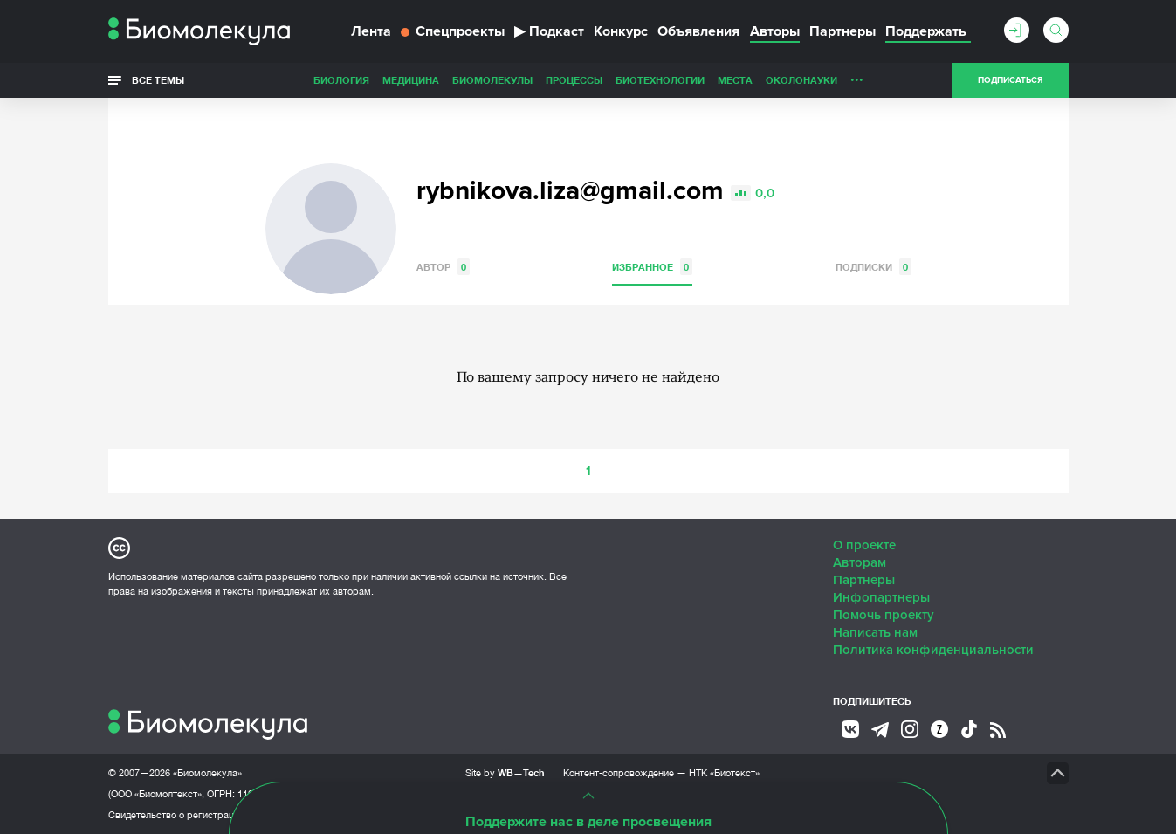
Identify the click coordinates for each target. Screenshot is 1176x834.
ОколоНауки (801, 80)
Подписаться (1010, 80)
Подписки (873, 266)
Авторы (775, 31)
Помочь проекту (883, 615)
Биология (341, 80)
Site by (505, 772)
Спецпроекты (453, 31)
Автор (443, 266)
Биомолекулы (492, 80)
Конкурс (621, 31)
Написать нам (875, 632)
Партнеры (842, 31)
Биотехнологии (660, 80)
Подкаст (549, 31)
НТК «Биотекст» (724, 773)
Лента (371, 31)
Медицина (410, 80)
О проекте (864, 545)
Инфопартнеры (881, 597)
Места (735, 80)
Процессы (574, 80)
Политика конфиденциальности (933, 650)
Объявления (698, 31)
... (856, 76)
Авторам (859, 562)
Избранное (652, 266)
